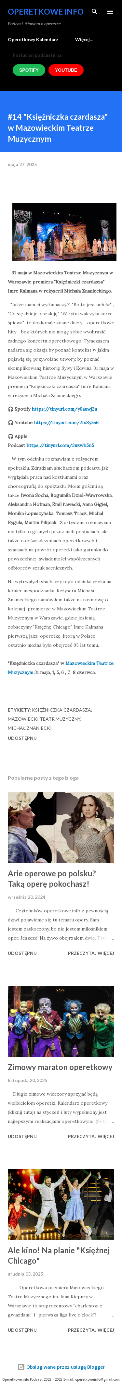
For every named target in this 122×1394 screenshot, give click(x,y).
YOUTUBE (66, 70)
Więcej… (84, 39)
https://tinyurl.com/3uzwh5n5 (60, 445)
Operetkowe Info (46, 11)
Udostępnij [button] (22, 738)
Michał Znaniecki (30, 728)
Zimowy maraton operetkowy (60, 1067)
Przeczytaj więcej (91, 953)
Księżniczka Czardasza (61, 710)
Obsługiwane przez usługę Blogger (61, 1367)
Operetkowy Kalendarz (33, 39)
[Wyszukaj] (95, 12)
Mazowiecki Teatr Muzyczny (44, 719)
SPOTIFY (29, 70)
